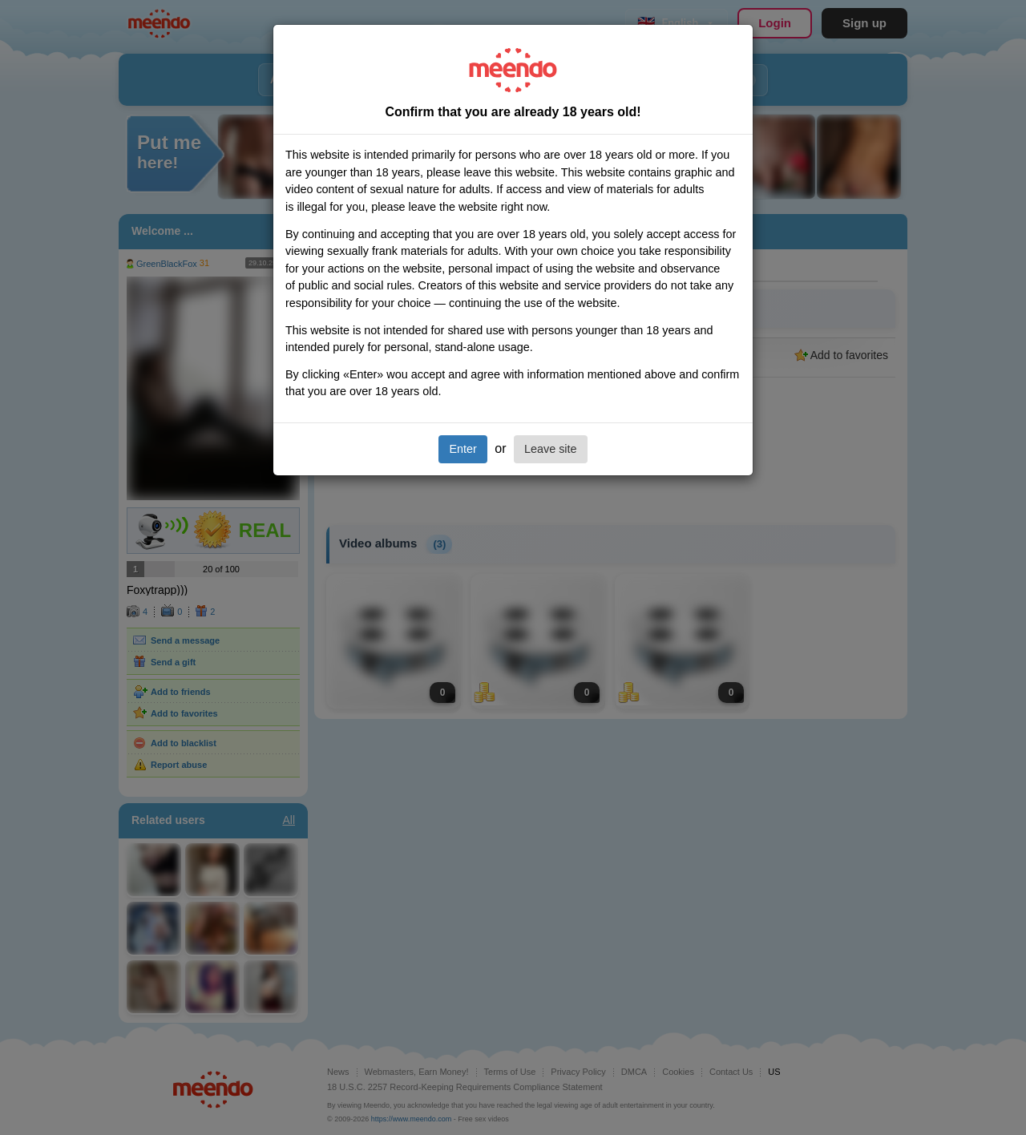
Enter (462, 448)
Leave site (550, 448)
